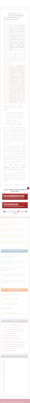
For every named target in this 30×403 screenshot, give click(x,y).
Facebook (7, 211)
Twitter (14, 211)
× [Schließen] (28, 188)
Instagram (21, 211)
